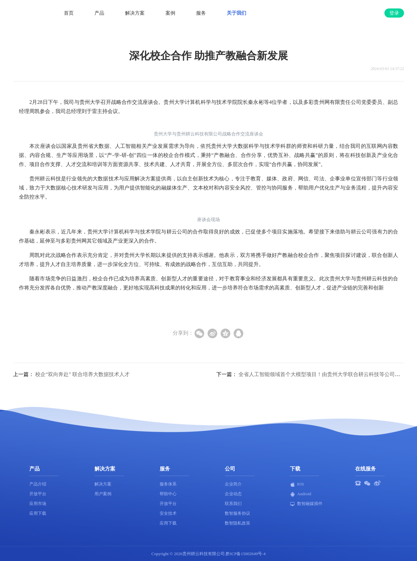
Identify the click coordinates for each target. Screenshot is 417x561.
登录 (394, 13)
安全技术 (168, 513)
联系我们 (233, 503)
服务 (201, 13)
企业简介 (233, 484)
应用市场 (37, 503)
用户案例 (102, 493)
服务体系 (168, 484)
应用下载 (37, 513)
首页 (69, 13)
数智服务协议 (237, 513)
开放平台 (37, 493)
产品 (99, 13)
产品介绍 (37, 484)
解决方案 (135, 13)
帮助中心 (168, 493)
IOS (297, 484)
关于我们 (236, 13)
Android (300, 494)
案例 (170, 13)
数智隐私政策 (237, 523)
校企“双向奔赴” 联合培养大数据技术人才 (82, 374)
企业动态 (233, 493)
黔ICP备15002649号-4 (246, 553)
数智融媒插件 (306, 504)
